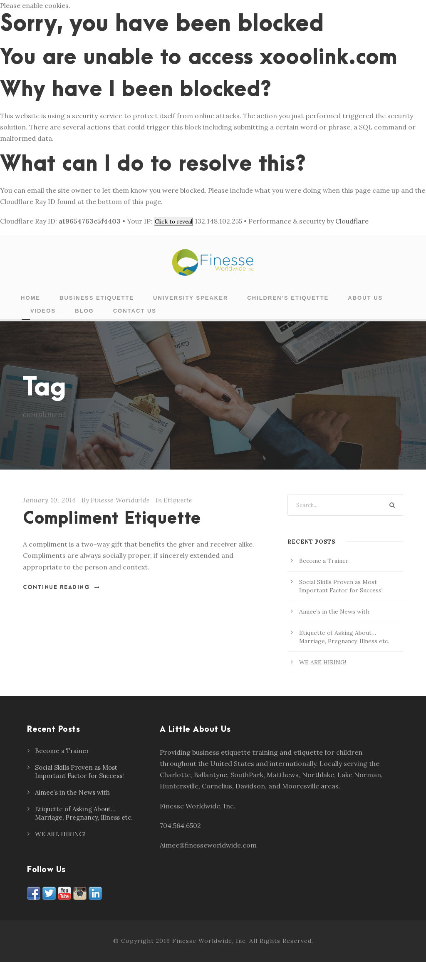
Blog (84, 311)
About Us (365, 298)
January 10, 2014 (49, 500)
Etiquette (177, 500)
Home (30, 298)
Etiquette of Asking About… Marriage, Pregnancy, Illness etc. (84, 813)
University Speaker (190, 298)
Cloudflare (352, 221)
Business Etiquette (96, 298)
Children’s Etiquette (288, 298)
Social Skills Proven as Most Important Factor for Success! (79, 771)
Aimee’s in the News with (334, 611)
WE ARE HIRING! (322, 662)
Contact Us (134, 311)
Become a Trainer (324, 560)
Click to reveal (173, 221)
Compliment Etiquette (112, 519)
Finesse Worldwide (120, 500)
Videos (43, 311)
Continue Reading (61, 587)
